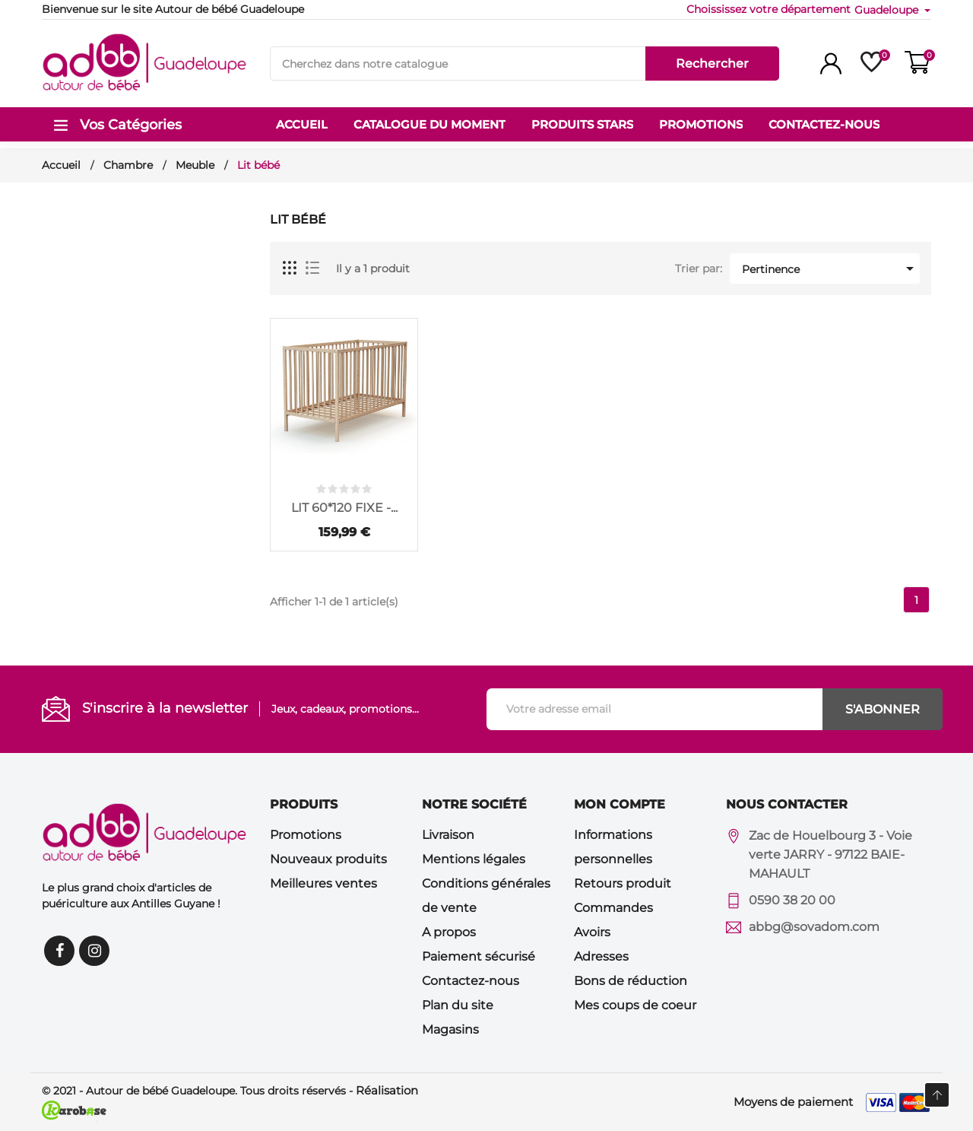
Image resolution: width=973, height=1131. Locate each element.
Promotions (305, 835)
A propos (449, 932)
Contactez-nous (470, 981)
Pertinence (830, 268)
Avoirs (592, 932)
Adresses (601, 956)
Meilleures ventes (323, 883)
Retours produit (622, 883)
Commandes (613, 908)
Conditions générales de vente (486, 895)
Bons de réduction (630, 981)
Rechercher (712, 63)
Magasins (450, 1029)
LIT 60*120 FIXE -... (344, 507)
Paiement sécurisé (478, 956)
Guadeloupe (887, 10)
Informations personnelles (613, 847)
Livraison (448, 835)
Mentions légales (473, 859)
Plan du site (457, 1005)
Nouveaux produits (328, 859)
